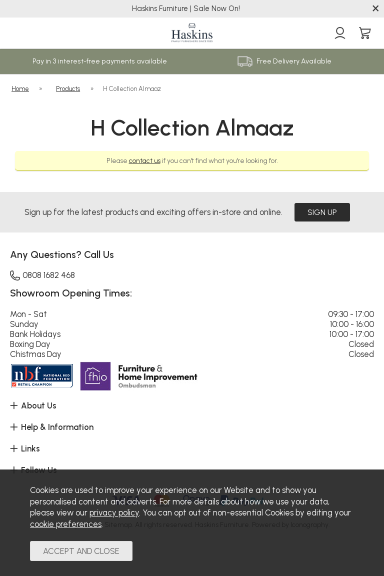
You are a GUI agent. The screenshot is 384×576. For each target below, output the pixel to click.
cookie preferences (66, 524)
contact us (144, 160)
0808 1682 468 (42, 273)
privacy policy (114, 513)
